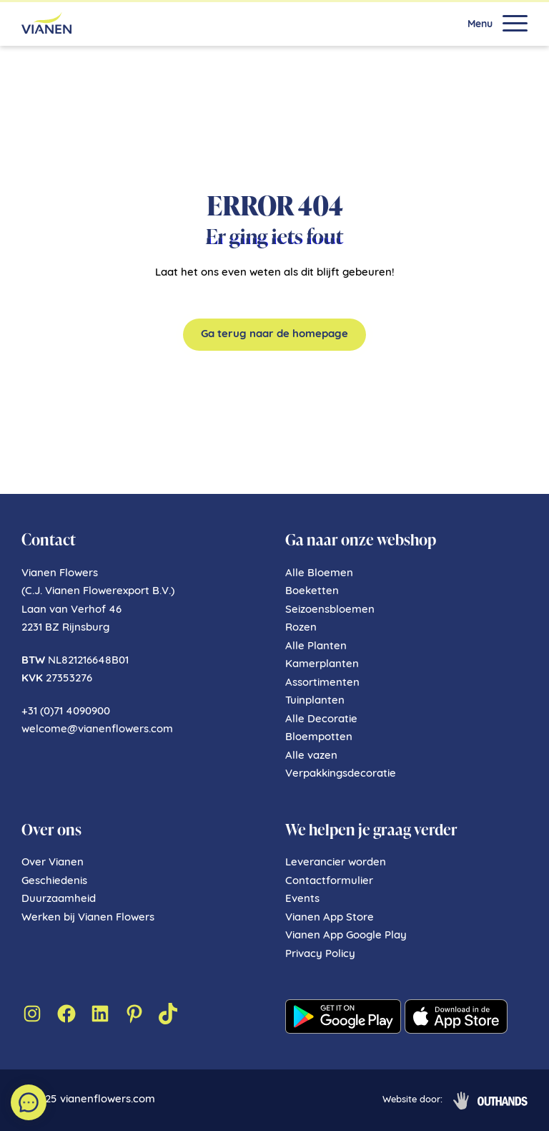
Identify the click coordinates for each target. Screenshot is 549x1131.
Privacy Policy (320, 954)
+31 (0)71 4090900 (65, 712)
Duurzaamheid (58, 899)
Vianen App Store (329, 918)
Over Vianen (52, 863)
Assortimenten (322, 683)
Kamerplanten (322, 664)
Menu (480, 25)
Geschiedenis (54, 881)
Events (302, 899)
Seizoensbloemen (330, 610)
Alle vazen (311, 756)
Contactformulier (329, 881)
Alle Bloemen (319, 573)
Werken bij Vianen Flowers (87, 918)
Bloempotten (318, 737)
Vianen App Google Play (346, 936)
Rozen (301, 628)
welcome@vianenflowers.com (97, 729)
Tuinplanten (315, 701)
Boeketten (312, 591)
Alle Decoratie (321, 719)
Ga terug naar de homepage (274, 334)
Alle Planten (316, 646)
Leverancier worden (335, 863)
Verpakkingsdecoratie (340, 774)
